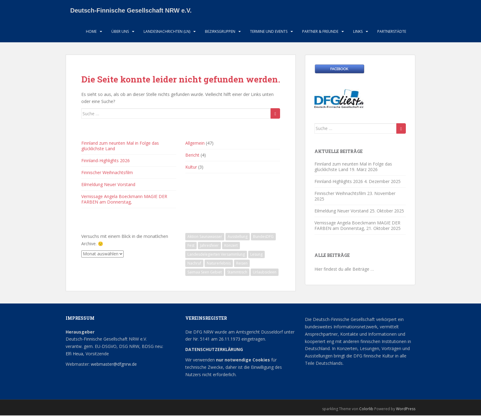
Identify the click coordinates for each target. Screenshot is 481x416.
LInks (358, 32)
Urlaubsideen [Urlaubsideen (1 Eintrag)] (264, 272)
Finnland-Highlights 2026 (105, 161)
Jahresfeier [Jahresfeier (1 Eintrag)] (209, 246)
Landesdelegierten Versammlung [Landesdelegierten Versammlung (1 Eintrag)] (216, 255)
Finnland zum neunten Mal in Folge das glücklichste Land (120, 146)
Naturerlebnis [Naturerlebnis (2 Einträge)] (219, 263)
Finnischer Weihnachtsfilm (107, 173)
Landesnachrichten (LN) (167, 32)
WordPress (405, 409)
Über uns (120, 32)
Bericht (192, 155)
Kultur (191, 167)
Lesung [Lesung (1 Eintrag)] (256, 255)
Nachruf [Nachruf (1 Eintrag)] (194, 263)
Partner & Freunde (320, 32)
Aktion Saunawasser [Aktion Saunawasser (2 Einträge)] (204, 237)
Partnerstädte (391, 32)
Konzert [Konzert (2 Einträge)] (231, 246)
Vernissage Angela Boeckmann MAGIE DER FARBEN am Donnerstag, (124, 199)
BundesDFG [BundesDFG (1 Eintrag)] (263, 237)
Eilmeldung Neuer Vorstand (108, 185)
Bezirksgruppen (220, 32)
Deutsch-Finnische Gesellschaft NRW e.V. (131, 10)
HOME (91, 32)
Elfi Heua (74, 354)
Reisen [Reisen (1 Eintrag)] (242, 263)
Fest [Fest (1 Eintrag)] (190, 246)
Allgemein (195, 144)
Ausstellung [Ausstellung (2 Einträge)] (238, 237)
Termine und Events (268, 32)
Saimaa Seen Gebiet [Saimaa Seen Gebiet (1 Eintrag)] (204, 272)
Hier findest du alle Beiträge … (344, 270)
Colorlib (366, 409)
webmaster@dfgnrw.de (114, 365)
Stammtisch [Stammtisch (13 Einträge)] (237, 272)
